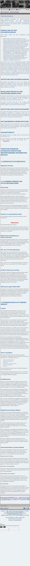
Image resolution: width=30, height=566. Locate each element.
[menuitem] (12, 10)
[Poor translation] (4, 527)
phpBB (11, 517)
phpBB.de (20, 518)
